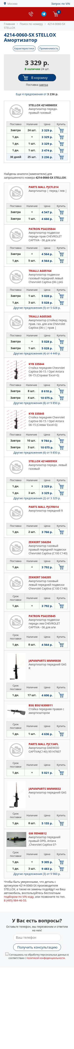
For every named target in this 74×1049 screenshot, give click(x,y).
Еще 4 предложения (37, 94)
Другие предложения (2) (37, 498)
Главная (9, 24)
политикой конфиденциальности (45, 958)
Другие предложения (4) (37, 353)
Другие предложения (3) (37, 874)
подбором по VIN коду (19, 897)
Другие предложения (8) (37, 403)
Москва (12, 4)
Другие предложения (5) (37, 308)
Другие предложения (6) (37, 452)
